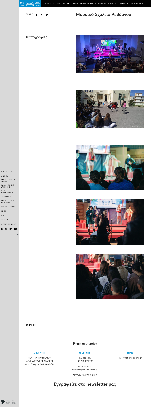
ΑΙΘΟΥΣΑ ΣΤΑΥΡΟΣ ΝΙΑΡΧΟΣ (58, 3)
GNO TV (4, 176)
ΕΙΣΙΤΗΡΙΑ (139, 3)
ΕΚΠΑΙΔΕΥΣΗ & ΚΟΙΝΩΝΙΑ (7, 201)
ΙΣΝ (2, 215)
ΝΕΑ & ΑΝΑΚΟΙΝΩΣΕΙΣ (8, 191)
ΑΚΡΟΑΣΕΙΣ (6, 197)
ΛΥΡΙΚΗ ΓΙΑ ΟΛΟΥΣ (9, 207)
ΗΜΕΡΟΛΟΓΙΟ (126, 3)
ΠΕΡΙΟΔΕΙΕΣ (101, 3)
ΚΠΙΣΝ (4, 211)
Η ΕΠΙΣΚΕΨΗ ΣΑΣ (8, 224)
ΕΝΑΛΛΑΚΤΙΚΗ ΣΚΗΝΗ (84, 3)
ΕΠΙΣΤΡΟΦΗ (31, 325)
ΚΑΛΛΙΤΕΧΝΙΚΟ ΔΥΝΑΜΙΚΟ (7, 186)
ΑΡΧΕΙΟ (4, 220)
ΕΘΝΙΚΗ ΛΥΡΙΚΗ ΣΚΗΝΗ (8, 180)
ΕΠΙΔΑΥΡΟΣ (113, 3)
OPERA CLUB (6, 172)
